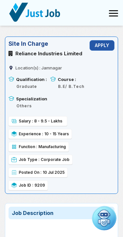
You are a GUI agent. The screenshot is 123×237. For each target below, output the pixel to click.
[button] (104, 218)
